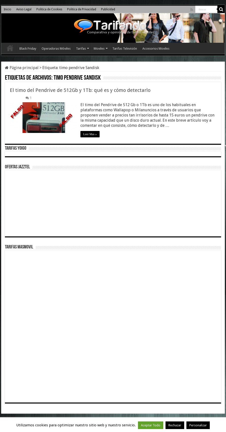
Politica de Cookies (49, 9)
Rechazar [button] (174, 425)
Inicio (7, 9)
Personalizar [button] (198, 425)
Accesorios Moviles (155, 48)
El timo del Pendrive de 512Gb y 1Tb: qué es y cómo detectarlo (80, 90)
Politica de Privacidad (81, 9)
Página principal (22, 67)
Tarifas (81, 48)
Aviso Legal (23, 9)
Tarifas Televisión (124, 48)
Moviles (99, 48)
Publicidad (108, 9)
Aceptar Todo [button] (150, 425)
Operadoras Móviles (56, 48)
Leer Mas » (90, 134)
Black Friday (27, 48)
